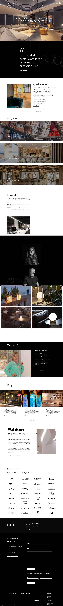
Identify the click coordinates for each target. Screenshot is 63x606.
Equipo (48, 597)
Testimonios (49, 600)
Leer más (41, 370)
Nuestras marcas (50, 603)
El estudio (49, 596)
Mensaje (28, 554)
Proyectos (49, 594)
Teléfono (28, 577)
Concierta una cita (38, 111)
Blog (48, 601)
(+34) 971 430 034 (12, 552)
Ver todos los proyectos (31, 187)
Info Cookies (2, 605)
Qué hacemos (49, 593)
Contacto (48, 604)
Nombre (28, 543)
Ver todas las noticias (31, 420)
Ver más (30, 529)
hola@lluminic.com (12, 556)
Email (28, 548)
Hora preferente (42, 577)
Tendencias (49, 599)
